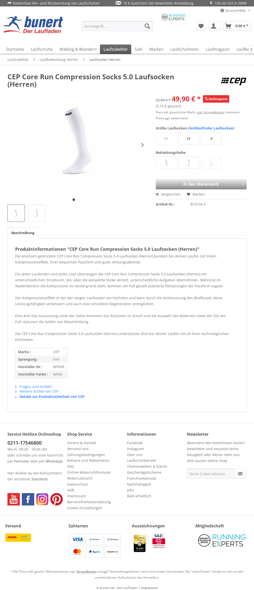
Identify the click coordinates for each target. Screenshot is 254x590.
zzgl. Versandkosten (210, 112)
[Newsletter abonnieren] (240, 474)
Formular (21, 461)
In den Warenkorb (206, 183)
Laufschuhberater (142, 460)
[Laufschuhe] (42, 49)
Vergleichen (168, 194)
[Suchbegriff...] (117, 26)
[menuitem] (117, 26)
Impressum (76, 496)
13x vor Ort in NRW (228, 3)
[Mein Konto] (215, 26)
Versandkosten (86, 571)
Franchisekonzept (141, 478)
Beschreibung (22, 232)
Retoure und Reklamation (88, 460)
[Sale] (138, 49)
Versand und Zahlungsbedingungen (86, 451)
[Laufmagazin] (217, 49)
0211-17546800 (24, 442)
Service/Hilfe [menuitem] (234, 10)
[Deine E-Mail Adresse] (211, 474)
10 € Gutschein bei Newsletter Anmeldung (154, 3)
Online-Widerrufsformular (89, 472)
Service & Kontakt (81, 442)
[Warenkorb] (237, 26)
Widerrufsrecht (80, 478)
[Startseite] (15, 49)
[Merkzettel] (201, 26)
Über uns (134, 454)
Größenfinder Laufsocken (211, 128)
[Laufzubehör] (115, 49)
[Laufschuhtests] (184, 49)
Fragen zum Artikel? (33, 386)
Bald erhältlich (139, 496)
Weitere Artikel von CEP (36, 391)
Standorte (40, 479)
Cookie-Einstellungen (84, 508)
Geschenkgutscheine (144, 472)
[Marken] (156, 49)
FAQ (70, 466)
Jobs (130, 490)
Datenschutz (77, 484)
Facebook (134, 442)
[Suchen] (147, 26)
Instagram (135, 448)
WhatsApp (54, 461)
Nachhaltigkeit (139, 484)
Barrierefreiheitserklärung (89, 502)
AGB (70, 490)
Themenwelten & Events (147, 466)
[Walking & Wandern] (78, 49)
